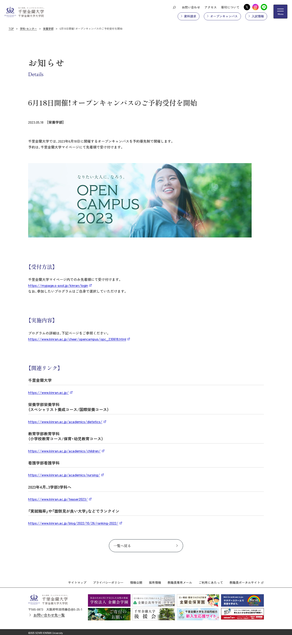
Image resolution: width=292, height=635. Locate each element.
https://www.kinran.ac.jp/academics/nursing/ (64, 474)
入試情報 (258, 16)
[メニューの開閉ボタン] (280, 12)
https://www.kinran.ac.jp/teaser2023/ (58, 499)
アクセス (210, 7)
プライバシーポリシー (108, 581)
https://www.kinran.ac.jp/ (48, 392)
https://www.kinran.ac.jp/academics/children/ (64, 450)
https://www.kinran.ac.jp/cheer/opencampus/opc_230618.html (77, 338)
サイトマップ (77, 581)
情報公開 (136, 581)
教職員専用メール (180, 581)
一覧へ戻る (122, 545)
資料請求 (190, 16)
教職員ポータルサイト (245, 581)
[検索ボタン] (174, 7)
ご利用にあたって (211, 581)
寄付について (230, 7)
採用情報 (155, 581)
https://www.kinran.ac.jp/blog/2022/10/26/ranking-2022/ (73, 523)
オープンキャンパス (224, 16)
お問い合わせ (191, 7)
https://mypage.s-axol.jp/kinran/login (58, 285)
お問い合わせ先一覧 (49, 613)
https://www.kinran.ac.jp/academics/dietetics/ (65, 421)
